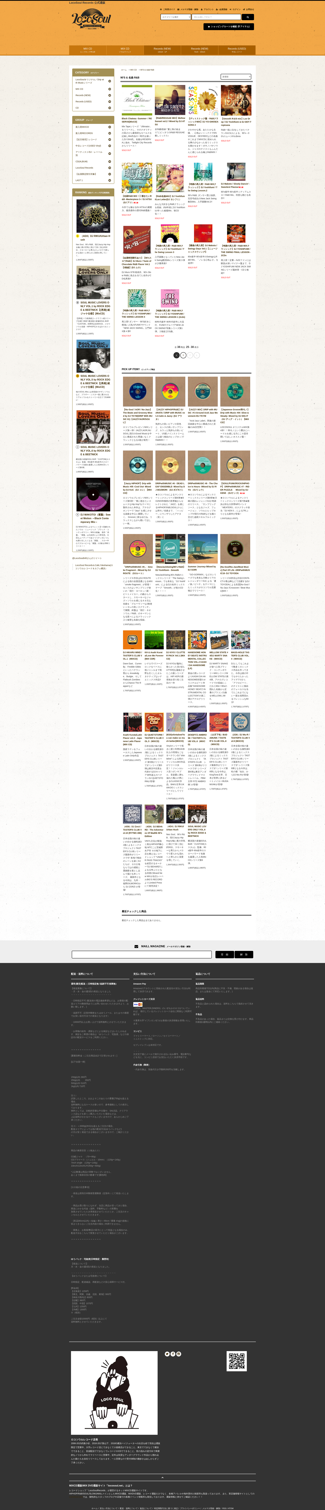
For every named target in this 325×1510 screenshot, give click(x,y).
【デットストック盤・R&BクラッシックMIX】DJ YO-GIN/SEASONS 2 (203, 121)
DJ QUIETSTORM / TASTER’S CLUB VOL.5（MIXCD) (154, 738)
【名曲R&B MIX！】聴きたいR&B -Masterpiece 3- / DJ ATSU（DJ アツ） (137, 199)
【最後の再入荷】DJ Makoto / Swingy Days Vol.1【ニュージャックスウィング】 (202, 248)
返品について (146, 1508)
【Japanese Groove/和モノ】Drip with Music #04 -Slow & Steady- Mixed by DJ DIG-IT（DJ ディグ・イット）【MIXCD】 (235, 416)
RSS (224, 1508)
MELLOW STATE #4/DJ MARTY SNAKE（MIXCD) (218, 655)
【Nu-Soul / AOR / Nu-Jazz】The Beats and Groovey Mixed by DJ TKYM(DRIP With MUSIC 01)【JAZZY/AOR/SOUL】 (137, 416)
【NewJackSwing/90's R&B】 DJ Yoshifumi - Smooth (170, 568)
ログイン (237, 9)
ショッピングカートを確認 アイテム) (228, 26)
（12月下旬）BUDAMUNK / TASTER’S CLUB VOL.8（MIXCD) (218, 739)
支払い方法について (109, 1508)
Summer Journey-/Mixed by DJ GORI (202, 568)
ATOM (230, 1508)
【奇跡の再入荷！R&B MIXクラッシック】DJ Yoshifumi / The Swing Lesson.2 (202, 187)
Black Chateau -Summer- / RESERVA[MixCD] (137, 120)
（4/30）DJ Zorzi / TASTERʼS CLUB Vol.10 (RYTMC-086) (132, 830)
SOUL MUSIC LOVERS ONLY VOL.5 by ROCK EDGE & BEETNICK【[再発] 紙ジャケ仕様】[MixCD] (95, 381)
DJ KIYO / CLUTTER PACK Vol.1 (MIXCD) (175, 655)
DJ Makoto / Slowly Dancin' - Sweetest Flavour (235, 185)
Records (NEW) (162, 50)
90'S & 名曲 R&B (147, 70)
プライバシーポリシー (190, 1508)
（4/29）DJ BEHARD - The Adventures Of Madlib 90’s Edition (154, 831)
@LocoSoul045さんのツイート (87, 558)
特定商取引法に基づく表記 (166, 1508)
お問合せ (250, 9)
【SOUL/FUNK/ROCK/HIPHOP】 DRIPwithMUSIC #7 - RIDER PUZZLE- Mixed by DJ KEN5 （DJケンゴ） (234, 488)
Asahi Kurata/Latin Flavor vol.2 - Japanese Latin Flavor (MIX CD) (132, 740)
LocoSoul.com (76, 1497)
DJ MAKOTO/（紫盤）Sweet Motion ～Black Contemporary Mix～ (95, 518)
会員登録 (223, 9)
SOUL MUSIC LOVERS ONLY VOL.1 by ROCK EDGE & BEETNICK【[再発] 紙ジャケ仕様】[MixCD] (95, 308)
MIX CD (88, 50)
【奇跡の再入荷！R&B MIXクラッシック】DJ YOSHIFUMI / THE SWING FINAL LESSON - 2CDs (236, 251)
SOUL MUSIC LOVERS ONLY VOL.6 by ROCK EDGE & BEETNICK (197, 831)
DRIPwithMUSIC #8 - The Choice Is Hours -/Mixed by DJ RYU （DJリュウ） (203, 486)
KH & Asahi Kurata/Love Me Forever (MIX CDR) (154, 655)
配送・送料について (129, 1508)
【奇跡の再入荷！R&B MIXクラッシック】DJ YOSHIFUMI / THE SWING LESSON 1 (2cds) (170, 313)
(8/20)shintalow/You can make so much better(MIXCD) (175, 737)
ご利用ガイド (169, 9)
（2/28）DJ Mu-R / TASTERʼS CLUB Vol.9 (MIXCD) (240, 737)
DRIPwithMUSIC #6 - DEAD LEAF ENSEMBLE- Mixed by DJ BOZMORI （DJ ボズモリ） (170, 486)
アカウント (209, 9)
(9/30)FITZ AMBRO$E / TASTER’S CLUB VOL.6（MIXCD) (197, 740)
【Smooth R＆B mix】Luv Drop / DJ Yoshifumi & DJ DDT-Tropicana (236, 121)
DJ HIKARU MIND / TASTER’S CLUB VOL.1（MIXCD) (132, 655)
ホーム (124, 70)
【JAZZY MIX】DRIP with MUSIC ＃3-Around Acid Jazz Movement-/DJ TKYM (203, 412)
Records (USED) (237, 50)
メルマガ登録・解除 (189, 9)
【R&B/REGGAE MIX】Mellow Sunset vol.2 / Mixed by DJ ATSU (170, 121)
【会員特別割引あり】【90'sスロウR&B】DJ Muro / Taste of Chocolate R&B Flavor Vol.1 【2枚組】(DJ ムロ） (137, 263)
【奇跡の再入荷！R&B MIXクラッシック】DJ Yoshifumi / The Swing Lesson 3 (169, 249)
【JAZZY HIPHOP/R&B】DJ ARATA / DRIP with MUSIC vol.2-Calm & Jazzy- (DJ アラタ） (170, 414)
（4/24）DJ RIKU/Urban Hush (175, 828)
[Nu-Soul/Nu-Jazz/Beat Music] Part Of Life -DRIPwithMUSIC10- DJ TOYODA (235, 570)
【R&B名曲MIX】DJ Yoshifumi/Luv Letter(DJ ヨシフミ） (170, 198)
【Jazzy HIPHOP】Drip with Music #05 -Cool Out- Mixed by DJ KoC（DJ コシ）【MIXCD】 (137, 488)
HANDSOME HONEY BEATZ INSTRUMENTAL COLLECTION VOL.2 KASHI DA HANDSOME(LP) (197, 660)
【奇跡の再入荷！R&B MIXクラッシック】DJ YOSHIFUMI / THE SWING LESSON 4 (136, 313)
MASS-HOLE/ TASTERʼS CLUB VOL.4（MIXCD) (240, 655)
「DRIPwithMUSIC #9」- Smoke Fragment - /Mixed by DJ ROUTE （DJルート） (138, 570)
